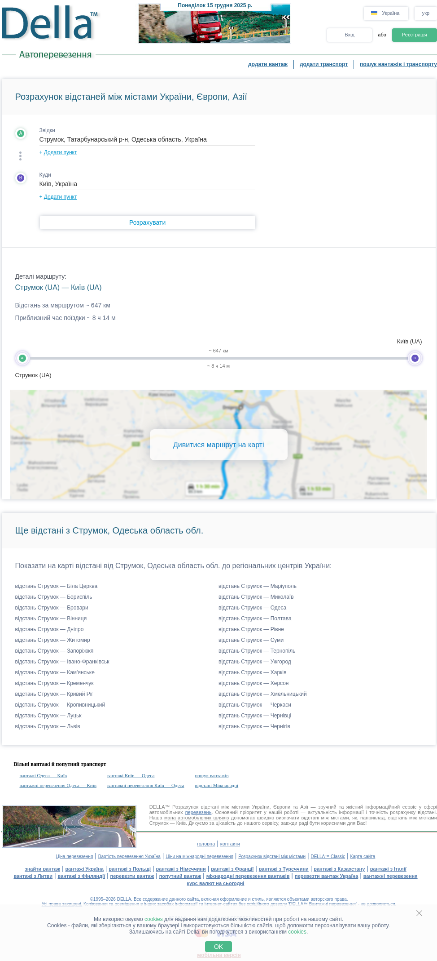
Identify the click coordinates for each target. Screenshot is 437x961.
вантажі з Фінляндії (81, 876)
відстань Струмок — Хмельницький (262, 694)
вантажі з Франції (232, 869)
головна (206, 843)
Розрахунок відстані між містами (272, 856)
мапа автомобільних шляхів (196, 817)
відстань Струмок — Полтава (255, 618)
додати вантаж (268, 64)
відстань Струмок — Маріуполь (257, 586)
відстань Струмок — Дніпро (49, 629)
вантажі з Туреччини (284, 869)
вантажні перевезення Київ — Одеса (145, 785)
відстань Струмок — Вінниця (51, 618)
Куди (45, 175)
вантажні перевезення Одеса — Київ (58, 785)
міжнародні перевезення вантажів (248, 876)
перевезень (198, 812)
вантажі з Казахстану (339, 869)
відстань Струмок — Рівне (251, 629)
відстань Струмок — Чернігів (254, 726)
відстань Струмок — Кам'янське (55, 672)
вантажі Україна (85, 869)
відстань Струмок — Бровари (51, 608)
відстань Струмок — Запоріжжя (54, 651)
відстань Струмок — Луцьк (48, 715)
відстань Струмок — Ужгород (254, 661)
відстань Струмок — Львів (47, 726)
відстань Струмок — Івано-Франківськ (62, 661)
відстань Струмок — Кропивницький (60, 705)
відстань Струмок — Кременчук (54, 683)
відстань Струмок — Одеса (252, 608)
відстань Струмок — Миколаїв (256, 597)
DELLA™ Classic (327, 856)
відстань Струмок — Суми (251, 640)
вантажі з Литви (32, 876)
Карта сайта (363, 856)
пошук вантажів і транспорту (398, 64)
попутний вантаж (180, 876)
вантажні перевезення (390, 876)
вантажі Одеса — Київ (43, 775)
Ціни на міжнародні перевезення (199, 856)
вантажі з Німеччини (181, 869)
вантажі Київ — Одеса (130, 775)
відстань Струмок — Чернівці (254, 715)
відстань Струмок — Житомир (52, 640)
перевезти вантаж (132, 876)
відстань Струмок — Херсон (253, 683)
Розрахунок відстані (195, 807)
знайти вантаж (42, 869)
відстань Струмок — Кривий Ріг (54, 694)
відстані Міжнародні (216, 785)
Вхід (349, 34)
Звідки (47, 130)
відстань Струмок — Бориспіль (53, 597)
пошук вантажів (211, 775)
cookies (153, 919)
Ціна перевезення (74, 856)
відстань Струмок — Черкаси (254, 705)
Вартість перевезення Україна (129, 856)
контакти (230, 843)
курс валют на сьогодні (216, 883)
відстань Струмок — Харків (252, 672)
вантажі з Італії (388, 869)
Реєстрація (414, 34)
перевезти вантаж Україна (326, 876)
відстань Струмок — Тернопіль (256, 651)
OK (218, 946)
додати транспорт (324, 64)
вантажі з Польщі (130, 869)
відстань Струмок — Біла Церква (56, 586)
